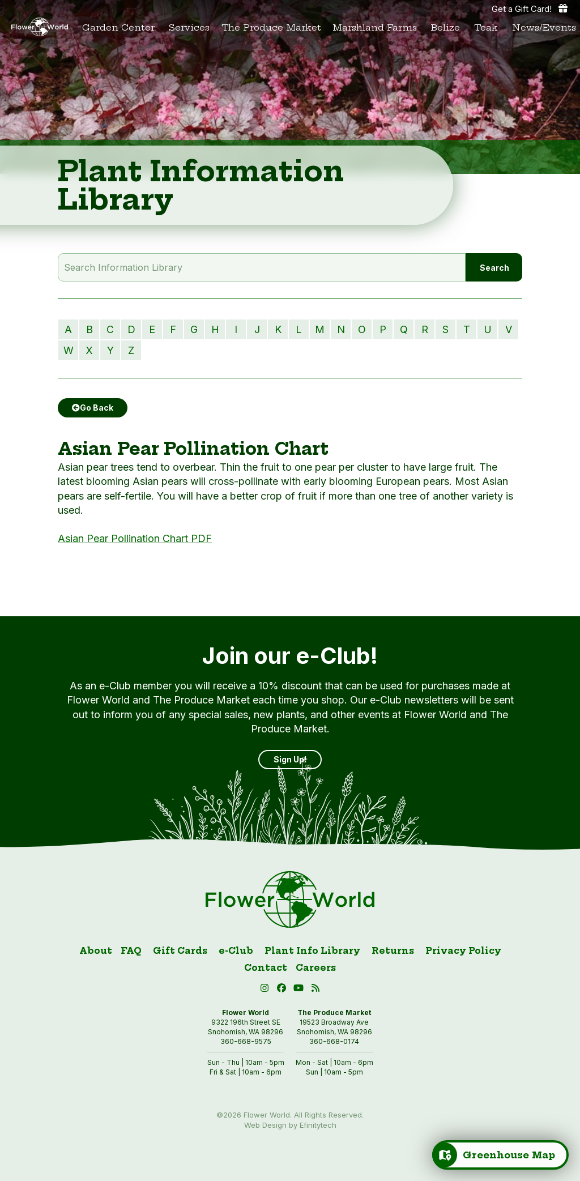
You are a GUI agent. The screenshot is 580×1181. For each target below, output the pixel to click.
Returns (393, 950)
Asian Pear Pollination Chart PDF (135, 538)
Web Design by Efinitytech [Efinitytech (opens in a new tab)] (290, 1124)
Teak (486, 27)
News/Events (544, 27)
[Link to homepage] (39, 27)
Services (189, 27)
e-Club (236, 950)
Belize (445, 27)
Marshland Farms (374, 27)
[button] (300, 990)
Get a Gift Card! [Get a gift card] (530, 8)
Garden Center (118, 27)
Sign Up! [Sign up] (290, 759)
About (95, 950)
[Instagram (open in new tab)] (266, 990)
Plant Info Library (312, 950)
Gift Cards (180, 950)
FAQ (131, 950)
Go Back (92, 407)
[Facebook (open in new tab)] (283, 990)
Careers (316, 967)
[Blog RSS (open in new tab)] (316, 990)
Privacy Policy (463, 950)
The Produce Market (271, 27)
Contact (265, 967)
